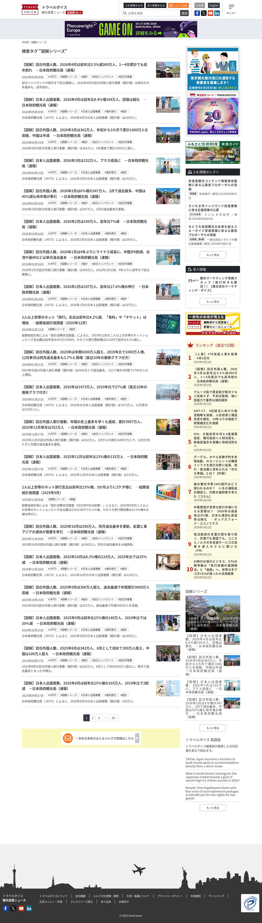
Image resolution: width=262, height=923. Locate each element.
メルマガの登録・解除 (106, 896)
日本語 (200, 5)
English (213, 5)
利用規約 (196, 896)
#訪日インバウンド (103, 76)
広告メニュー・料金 (50, 901)
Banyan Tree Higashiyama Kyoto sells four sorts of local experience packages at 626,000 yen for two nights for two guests (212, 792)
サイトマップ (216, 896)
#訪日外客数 (125, 76)
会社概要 (80, 896)
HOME (25, 42)
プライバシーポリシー (170, 896)
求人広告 (106, 901)
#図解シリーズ (68, 76)
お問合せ (124, 901)
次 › (114, 718)
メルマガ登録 (178, 5)
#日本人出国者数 (90, 111)
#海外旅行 (110, 111)
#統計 (84, 76)
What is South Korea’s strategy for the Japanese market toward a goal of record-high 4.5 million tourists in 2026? (213, 776)
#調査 (72, 499)
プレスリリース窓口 (81, 901)
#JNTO (52, 76)
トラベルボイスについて (53, 896)
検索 (184, 13)
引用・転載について (138, 896)
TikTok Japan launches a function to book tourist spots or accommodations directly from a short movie (212, 762)
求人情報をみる (156, 5)
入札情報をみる (134, 5)
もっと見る (213, 255)
